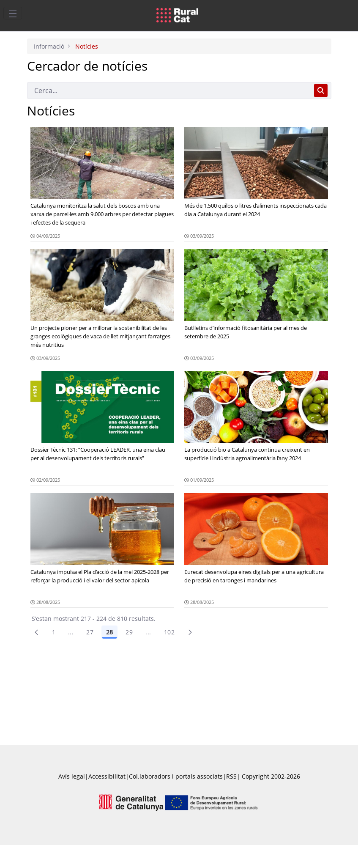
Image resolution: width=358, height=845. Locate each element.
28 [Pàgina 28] (109, 632)
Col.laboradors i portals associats (176, 776)
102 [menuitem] (169, 632)
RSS (231, 776)
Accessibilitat (107, 776)
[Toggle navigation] (12, 13)
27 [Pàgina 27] (89, 632)
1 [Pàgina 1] (53, 632)
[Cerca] (169, 90)
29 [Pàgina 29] (129, 632)
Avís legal (71, 776)
